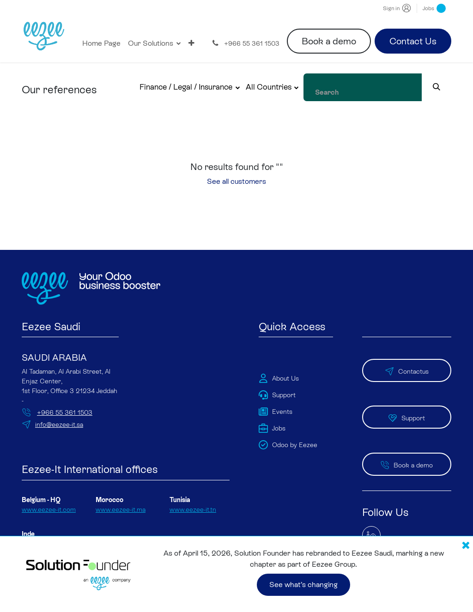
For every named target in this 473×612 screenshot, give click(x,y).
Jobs (434, 8)
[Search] (446, 87)
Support (406, 403)
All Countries (288, 86)
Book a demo (329, 41)
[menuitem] (101, 43)
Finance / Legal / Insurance (206, 86)
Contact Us (413, 41)
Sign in (391, 8)
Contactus (407, 363)
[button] (210, 87)
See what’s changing (304, 583)
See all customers (236, 181)
